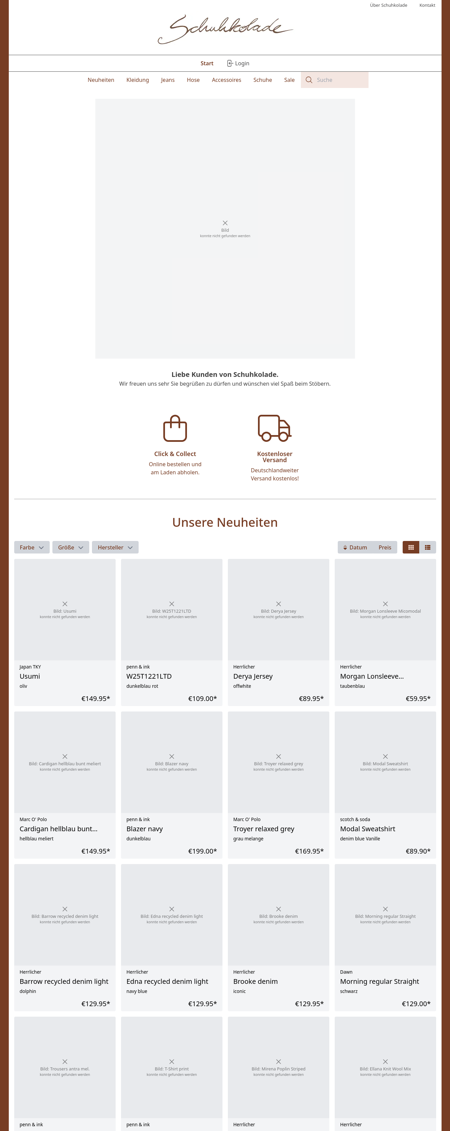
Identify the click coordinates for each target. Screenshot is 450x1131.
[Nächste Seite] (429, 1032)
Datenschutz (55, 1103)
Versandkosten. (290, 1051)
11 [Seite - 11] (256, 1032)
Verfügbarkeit (156, 1116)
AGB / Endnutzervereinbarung (74, 1116)
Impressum (54, 1096)
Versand (150, 1096)
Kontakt (49, 1110)
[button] (32, 403)
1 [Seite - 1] (193, 1032)
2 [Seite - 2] (210, 1032)
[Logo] (225, 30)
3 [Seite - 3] (226, 1032)
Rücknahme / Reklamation (170, 1103)
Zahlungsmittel (157, 1110)
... (241, 1032)
